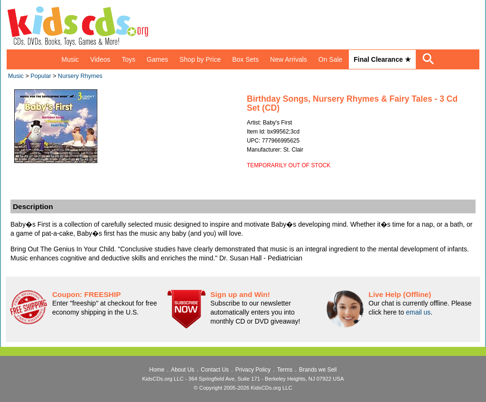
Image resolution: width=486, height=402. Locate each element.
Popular (40, 76)
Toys (128, 59)
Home (157, 369)
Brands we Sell (317, 369)
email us (418, 312)
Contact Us (215, 369)
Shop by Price (200, 59)
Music (70, 59)
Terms (284, 369)
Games (157, 59)
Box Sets (245, 59)
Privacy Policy (253, 369)
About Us (182, 369)
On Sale (330, 59)
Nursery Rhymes (80, 76)
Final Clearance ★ (382, 59)
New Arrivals (288, 59)
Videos (100, 59)
